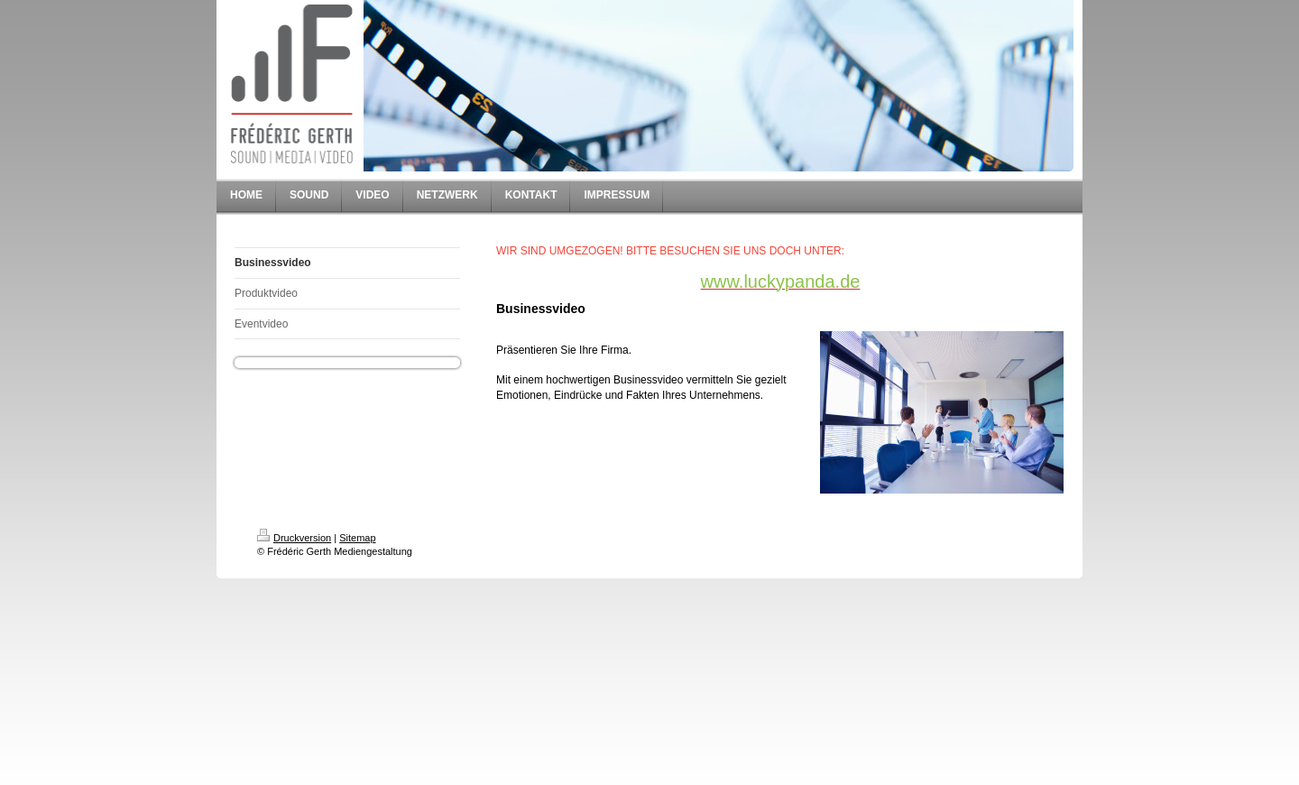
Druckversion (294, 537)
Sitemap (357, 537)
